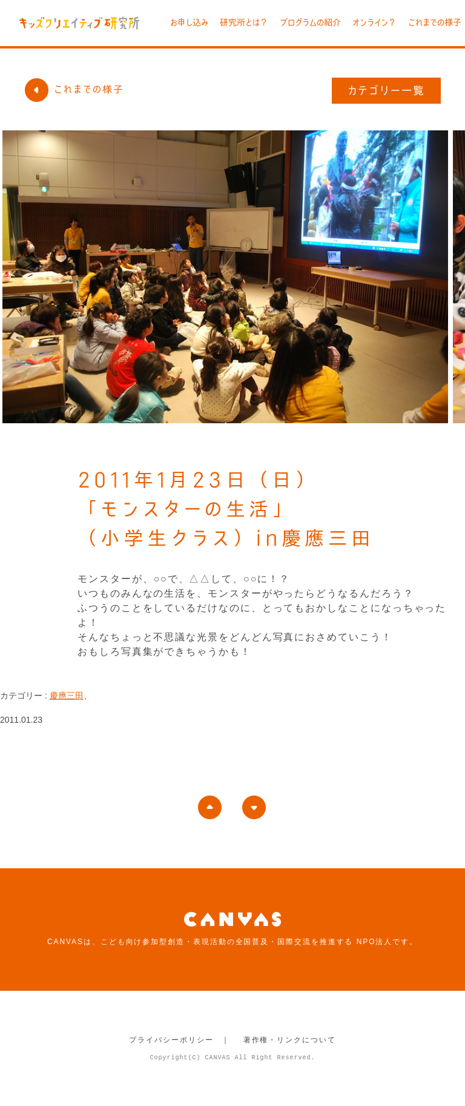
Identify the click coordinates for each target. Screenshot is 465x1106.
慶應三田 (67, 695)
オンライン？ (374, 22)
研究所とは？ (244, 22)
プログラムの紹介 (310, 22)
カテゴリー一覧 (387, 90)
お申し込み (189, 22)
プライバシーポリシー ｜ (179, 1040)
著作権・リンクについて (289, 1040)
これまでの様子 (434, 22)
